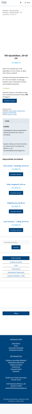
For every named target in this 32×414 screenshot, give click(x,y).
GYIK (16, 276)
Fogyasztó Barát (16, 379)
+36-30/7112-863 (16, 396)
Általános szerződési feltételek (16, 370)
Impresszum (16, 377)
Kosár (16, 356)
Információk (16, 279)
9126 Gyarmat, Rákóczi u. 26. (16, 394)
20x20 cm (9, 124)
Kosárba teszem (9, 111)
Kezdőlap (5, 10)
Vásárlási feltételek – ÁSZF (16, 286)
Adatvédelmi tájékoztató (16, 282)
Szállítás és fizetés (16, 272)
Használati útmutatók (16, 358)
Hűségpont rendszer (16, 360)
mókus (15, 124)
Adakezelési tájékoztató (16, 373)
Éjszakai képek (14, 12)
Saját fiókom (16, 354)
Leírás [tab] (7, 131)
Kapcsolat (16, 381)
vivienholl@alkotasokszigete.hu (16, 398)
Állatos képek (12, 121)
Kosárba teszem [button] (16, 184)
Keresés (16, 257)
